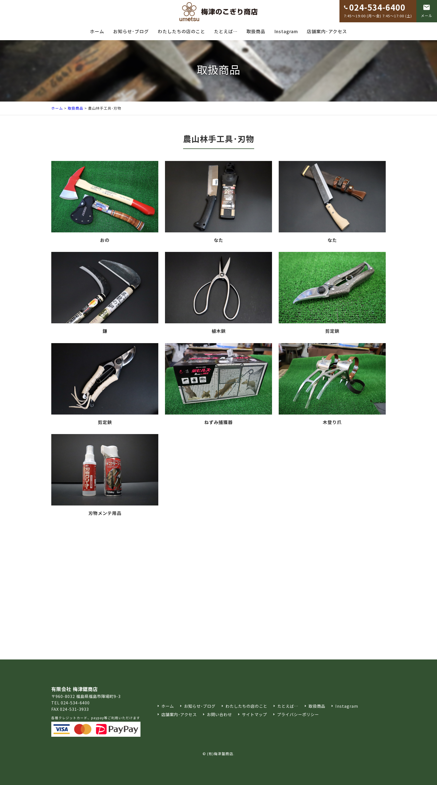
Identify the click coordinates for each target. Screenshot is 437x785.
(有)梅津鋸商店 (220, 753)
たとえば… (225, 31)
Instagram (286, 31)
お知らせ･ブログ (131, 31)
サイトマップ (254, 714)
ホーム (97, 31)
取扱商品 (255, 31)
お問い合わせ (219, 714)
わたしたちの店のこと (181, 31)
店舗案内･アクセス (327, 31)
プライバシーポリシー (298, 714)
